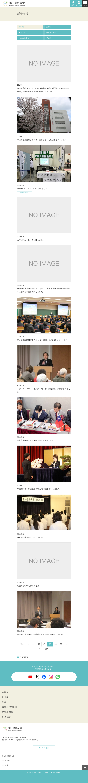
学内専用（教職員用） (10, 707)
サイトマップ (6, 760)
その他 (48, 38)
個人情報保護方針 (8, 756)
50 (61, 644)
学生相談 (5, 697)
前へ (22, 644)
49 (56, 644)
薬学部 (48, 27)
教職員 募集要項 (7, 712)
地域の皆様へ (24, 38)
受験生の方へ (51, 32)
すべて (21, 27)
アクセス (45, 748)
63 (40, 649)
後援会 (4, 702)
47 (44, 644)
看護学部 (22, 32)
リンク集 (5, 765)
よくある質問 (6, 717)
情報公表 (5, 692)
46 (39, 644)
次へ (47, 649)
